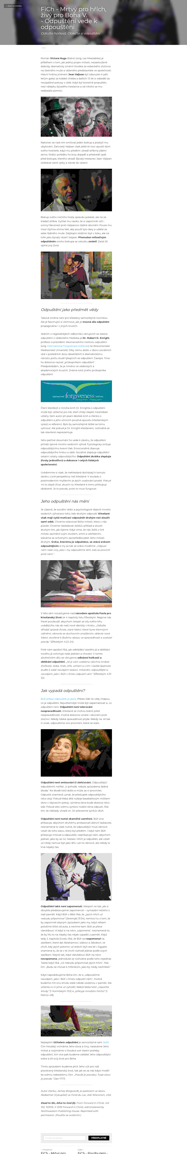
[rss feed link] (145, 1138)
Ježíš (106, 1027)
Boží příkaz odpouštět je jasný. (59, 679)
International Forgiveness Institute (80, 368)
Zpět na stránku (13, 6)
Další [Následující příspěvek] (98, 1122)
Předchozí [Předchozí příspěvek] (46, 1122)
